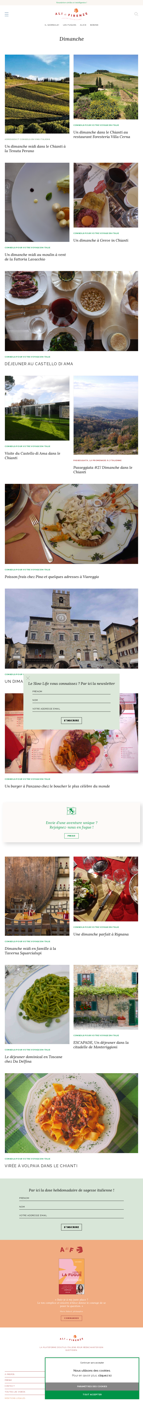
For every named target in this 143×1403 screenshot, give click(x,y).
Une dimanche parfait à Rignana (101, 934)
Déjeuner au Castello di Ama (39, 364)
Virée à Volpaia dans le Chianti (41, 1166)
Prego (71, 836)
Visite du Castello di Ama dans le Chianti (32, 455)
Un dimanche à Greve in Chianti (100, 240)
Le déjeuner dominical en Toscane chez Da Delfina (33, 1059)
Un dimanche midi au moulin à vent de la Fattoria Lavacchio (35, 256)
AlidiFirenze (71, 14)
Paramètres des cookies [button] (92, 1386)
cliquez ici (104, 1375)
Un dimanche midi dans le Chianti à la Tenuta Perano (35, 148)
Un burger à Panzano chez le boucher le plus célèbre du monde (57, 786)
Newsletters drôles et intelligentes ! (71, 2)
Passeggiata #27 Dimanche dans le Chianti (102, 469)
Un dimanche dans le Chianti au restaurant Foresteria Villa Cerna (101, 134)
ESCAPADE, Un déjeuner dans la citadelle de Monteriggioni (101, 1044)
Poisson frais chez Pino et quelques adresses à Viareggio (52, 576)
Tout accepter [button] (92, 1394)
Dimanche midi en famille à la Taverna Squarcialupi (30, 950)
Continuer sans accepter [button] (92, 1363)
